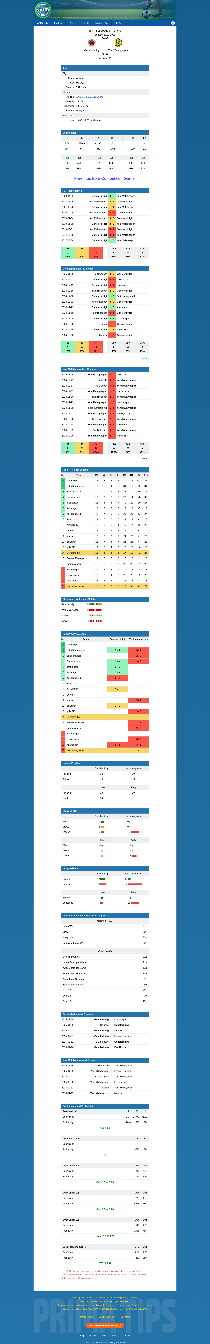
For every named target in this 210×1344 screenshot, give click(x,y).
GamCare (125, 1317)
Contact (126, 1335)
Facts (72, 23)
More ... (145, 358)
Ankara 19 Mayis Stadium (89, 97)
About (115, 1335)
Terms (104, 1335)
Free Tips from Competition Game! (105, 178)
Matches (42, 23)
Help (82, 1335)
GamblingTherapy (107, 1317)
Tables (58, 23)
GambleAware (87, 1317)
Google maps (83, 110)
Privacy (92, 1335)
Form (85, 23)
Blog (118, 23)
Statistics (101, 23)
